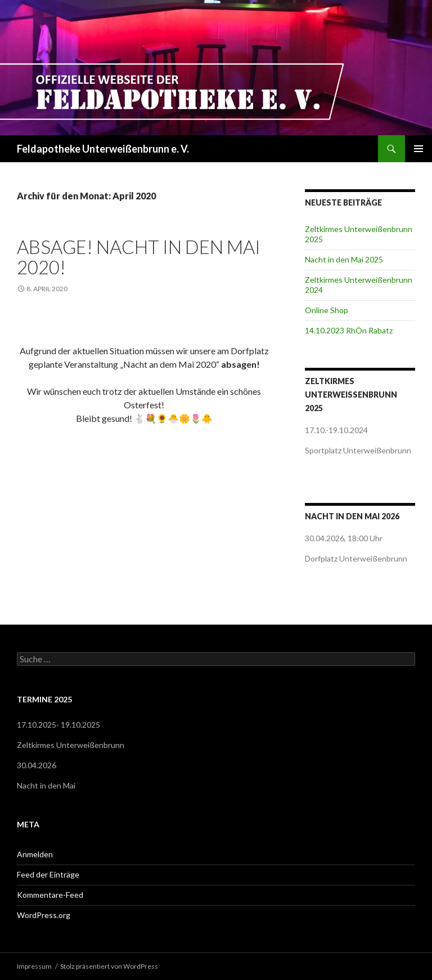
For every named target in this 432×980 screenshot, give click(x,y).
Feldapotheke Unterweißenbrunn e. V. (103, 148)
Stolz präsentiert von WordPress (109, 966)
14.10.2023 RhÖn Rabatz (349, 330)
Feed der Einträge (48, 874)
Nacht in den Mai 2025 (344, 259)
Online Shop (326, 310)
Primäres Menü (418, 148)
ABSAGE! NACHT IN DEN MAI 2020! (138, 256)
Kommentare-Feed (50, 894)
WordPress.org (43, 915)
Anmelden (35, 854)
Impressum (34, 966)
